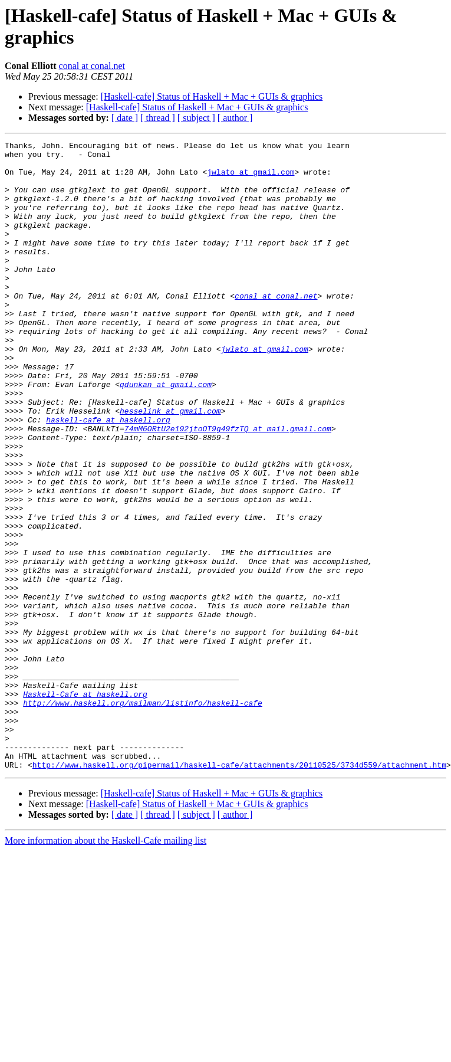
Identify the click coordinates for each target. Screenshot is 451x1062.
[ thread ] (157, 118)
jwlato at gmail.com (250, 178)
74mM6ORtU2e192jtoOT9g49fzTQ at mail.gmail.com (227, 486)
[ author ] (235, 118)
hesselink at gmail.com (170, 465)
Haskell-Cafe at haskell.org (85, 805)
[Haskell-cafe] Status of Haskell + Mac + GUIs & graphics (212, 96)
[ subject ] (196, 118)
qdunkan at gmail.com (166, 433)
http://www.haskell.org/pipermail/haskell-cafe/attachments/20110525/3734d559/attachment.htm (239, 890)
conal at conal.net (92, 66)
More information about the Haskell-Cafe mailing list (105, 966)
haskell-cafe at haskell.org (108, 476)
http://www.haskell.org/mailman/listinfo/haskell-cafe (142, 816)
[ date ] (124, 118)
